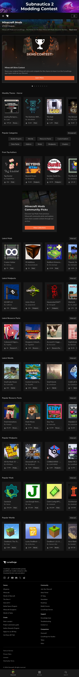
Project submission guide (11, 625)
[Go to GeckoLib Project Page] (11, 496)
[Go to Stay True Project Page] (54, 416)
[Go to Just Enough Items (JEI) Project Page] (32, 496)
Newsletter (44, 599)
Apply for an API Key (9, 631)
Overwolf (44, 633)
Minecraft (6, 592)
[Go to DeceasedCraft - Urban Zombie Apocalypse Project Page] (32, 456)
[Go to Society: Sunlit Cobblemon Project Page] (54, 170)
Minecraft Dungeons (9, 609)
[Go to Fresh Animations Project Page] (11, 416)
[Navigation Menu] (3, 16)
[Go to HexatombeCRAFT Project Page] (54, 296)
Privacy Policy (7, 654)
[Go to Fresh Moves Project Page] (32, 416)
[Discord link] (16, 578)
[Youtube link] (12, 578)
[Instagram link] (4, 578)
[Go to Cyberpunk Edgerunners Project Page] (11, 336)
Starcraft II (6, 603)
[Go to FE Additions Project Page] (32, 256)
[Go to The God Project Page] (54, 111)
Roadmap (44, 603)
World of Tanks (8, 613)
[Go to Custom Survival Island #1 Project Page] (32, 376)
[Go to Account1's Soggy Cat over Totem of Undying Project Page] (54, 336)
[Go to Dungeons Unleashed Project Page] (32, 336)
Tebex (42, 640)
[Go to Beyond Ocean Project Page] (32, 170)
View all (73, 238)
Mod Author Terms (8, 661)
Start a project (7, 621)
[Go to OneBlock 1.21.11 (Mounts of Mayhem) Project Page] (54, 536)
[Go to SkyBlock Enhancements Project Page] (54, 256)
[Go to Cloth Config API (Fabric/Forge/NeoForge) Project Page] (54, 496)
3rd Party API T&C (9, 635)
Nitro (42, 643)
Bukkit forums (45, 606)
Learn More (39, 78)
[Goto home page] (7, 16)
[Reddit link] (24, 578)
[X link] (20, 578)
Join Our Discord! (46, 589)
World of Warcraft (9, 596)
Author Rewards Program (11, 628)
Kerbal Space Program (10, 606)
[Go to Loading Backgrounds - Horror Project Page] (11, 111)
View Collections (39, 228)
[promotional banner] (39, 6)
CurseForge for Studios (48, 636)
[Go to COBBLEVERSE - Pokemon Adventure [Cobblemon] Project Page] (54, 456)
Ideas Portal (44, 592)
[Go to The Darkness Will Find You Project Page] (32, 111)
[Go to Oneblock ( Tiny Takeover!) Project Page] (11, 536)
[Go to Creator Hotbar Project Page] (11, 256)
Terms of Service (8, 650)
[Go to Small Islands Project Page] (54, 376)
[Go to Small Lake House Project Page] (11, 376)
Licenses (5, 657)
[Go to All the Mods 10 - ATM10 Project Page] (11, 456)
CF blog (43, 596)
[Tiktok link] (8, 578)
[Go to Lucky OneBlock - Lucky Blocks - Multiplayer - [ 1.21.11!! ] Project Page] (32, 536)
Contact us (44, 625)
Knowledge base (46, 618)
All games (6, 589)
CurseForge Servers (47, 609)
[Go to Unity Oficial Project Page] (32, 296)
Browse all (72, 133)
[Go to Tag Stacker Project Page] (11, 170)
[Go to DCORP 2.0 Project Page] (11, 296)
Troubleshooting (46, 621)
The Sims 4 (6, 599)
